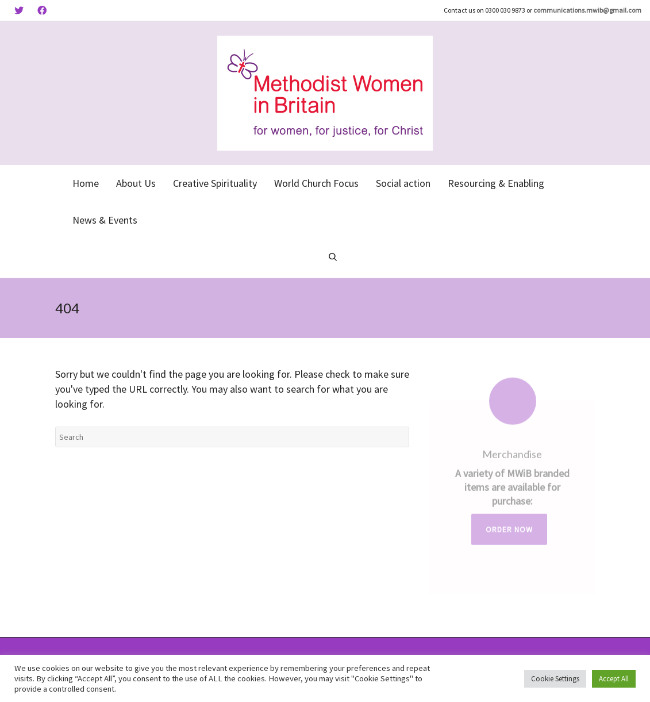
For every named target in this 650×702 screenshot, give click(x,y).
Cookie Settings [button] (555, 679)
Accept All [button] (614, 679)
